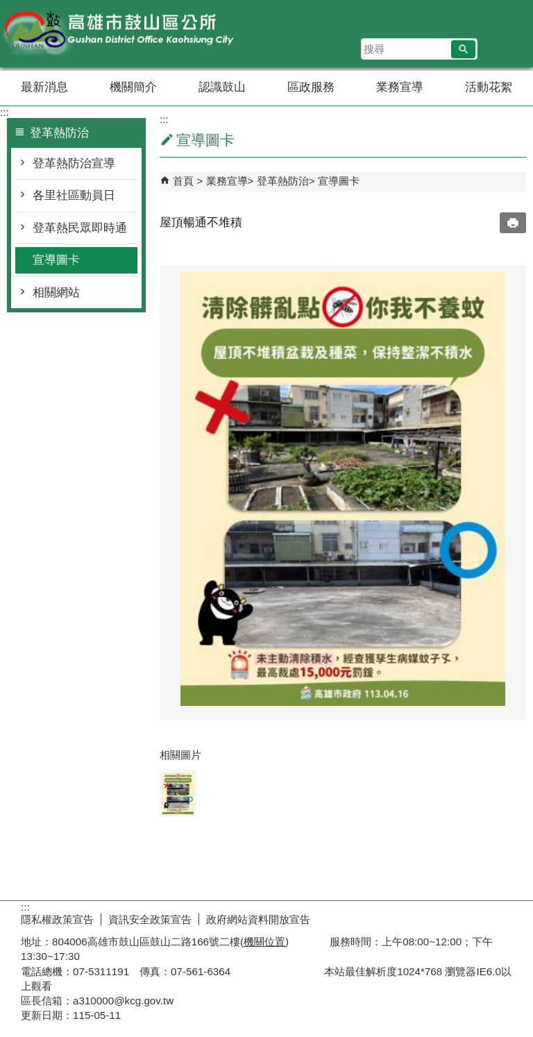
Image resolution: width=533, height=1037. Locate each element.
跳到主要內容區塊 (7, 7)
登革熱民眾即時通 (80, 228)
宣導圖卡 (56, 260)
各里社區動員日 (74, 195)
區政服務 (311, 87)
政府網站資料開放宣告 (258, 919)
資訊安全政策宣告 (150, 919)
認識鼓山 (222, 87)
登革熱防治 (283, 181)
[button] (463, 49)
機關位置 (264, 941)
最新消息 (44, 87)
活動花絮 (488, 87)
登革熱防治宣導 (74, 163)
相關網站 (56, 292)
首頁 (183, 181)
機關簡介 (133, 87)
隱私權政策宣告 (57, 919)
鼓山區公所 (117, 33)
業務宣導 (399, 87)
